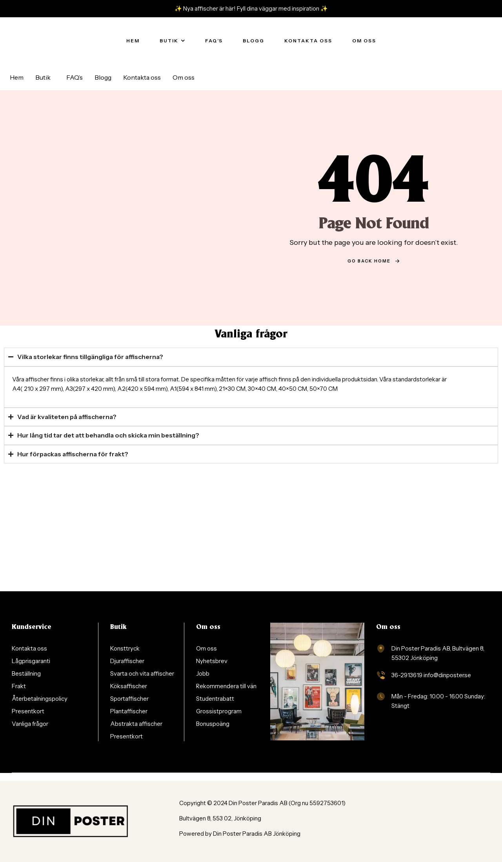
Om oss (184, 77)
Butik (43, 77)
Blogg (103, 77)
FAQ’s (74, 77)
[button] (44, 77)
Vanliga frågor (251, 335)
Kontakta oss (142, 77)
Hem (17, 77)
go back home (373, 261)
